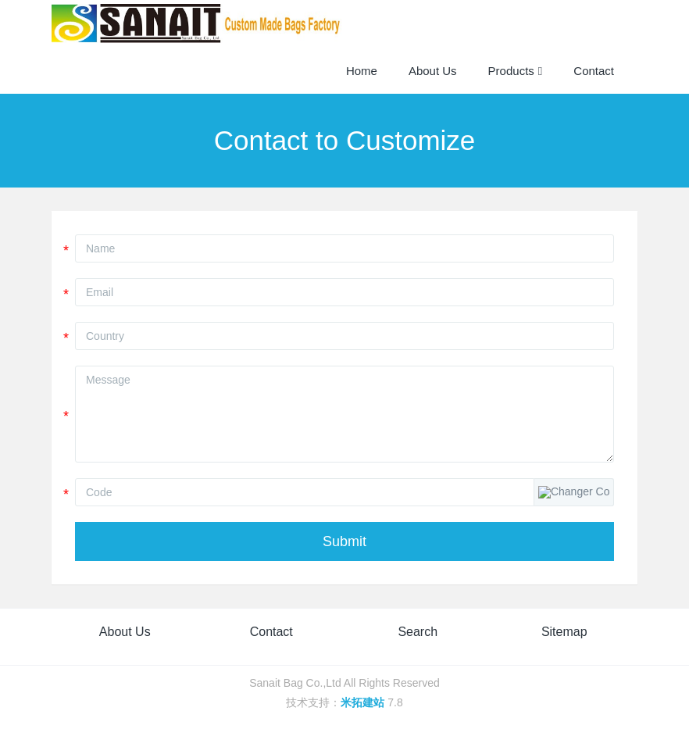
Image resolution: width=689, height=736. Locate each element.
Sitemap (564, 631)
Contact (271, 631)
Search (417, 631)
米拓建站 (364, 702)
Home (361, 70)
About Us (125, 631)
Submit (344, 541)
